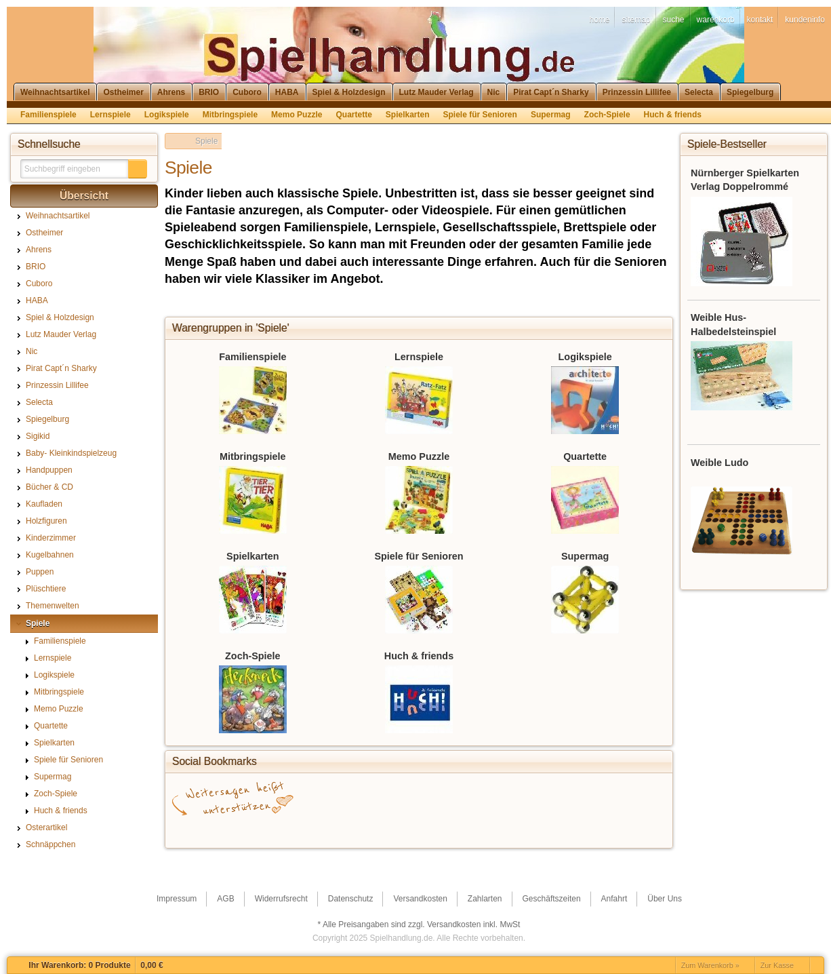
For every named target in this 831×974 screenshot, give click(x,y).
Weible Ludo (719, 462)
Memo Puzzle (418, 456)
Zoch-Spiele (253, 655)
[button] (137, 168)
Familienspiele (252, 356)
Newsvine (619, 828)
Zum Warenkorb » (710, 965)
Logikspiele (585, 356)
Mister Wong (538, 828)
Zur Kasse (777, 965)
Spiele (206, 141)
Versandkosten (454, 924)
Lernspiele (418, 356)
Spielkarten (252, 556)
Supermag (585, 556)
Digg (457, 828)
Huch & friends (418, 655)
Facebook (212, 828)
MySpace (579, 828)
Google (253, 828)
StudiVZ (416, 828)
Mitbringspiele (253, 456)
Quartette (585, 456)
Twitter (335, 828)
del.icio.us (294, 828)
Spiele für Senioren (418, 556)
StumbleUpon (375, 828)
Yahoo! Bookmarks (497, 828)
